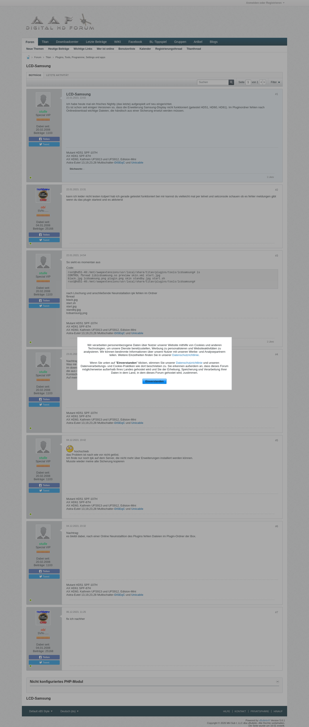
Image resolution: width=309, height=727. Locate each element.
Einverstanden (154, 381)
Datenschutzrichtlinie (185, 354)
